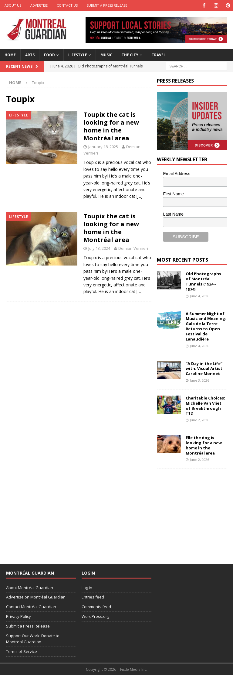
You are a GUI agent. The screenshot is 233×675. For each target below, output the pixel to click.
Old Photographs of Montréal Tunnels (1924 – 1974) (203, 281)
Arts (30, 54)
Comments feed (96, 606)
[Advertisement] (195, 512)
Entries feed (93, 596)
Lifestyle (77, 54)
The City (130, 54)
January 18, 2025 (103, 146)
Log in (87, 587)
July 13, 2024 (99, 248)
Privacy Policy (18, 616)
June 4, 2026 (199, 295)
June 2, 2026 (199, 419)
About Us (13, 5)
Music (106, 54)
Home (10, 54)
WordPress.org (95, 616)
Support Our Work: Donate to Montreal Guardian (32, 638)
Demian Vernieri (133, 248)
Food (49, 54)
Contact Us (67, 5)
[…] (140, 196)
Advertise (39, 5)
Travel (159, 54)
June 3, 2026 (199, 380)
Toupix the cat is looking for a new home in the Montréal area (111, 126)
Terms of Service (21, 651)
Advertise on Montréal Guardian (36, 596)
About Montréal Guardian (29, 587)
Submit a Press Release (107, 5)
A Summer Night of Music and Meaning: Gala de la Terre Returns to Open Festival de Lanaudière (206, 326)
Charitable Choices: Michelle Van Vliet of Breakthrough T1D (205, 405)
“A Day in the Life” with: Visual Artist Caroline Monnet (204, 368)
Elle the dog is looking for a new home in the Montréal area (204, 445)
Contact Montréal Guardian (31, 606)
